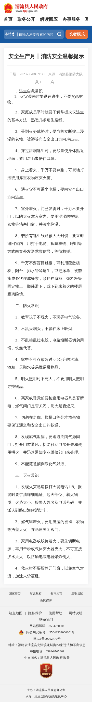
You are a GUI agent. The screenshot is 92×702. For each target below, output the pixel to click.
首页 (8, 19)
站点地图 (16, 613)
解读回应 (49, 19)
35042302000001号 (62, 632)
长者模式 (77, 34)
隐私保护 (35, 613)
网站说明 (75, 613)
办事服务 (71, 19)
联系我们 (46, 619)
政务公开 (26, 19)
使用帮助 (55, 613)
